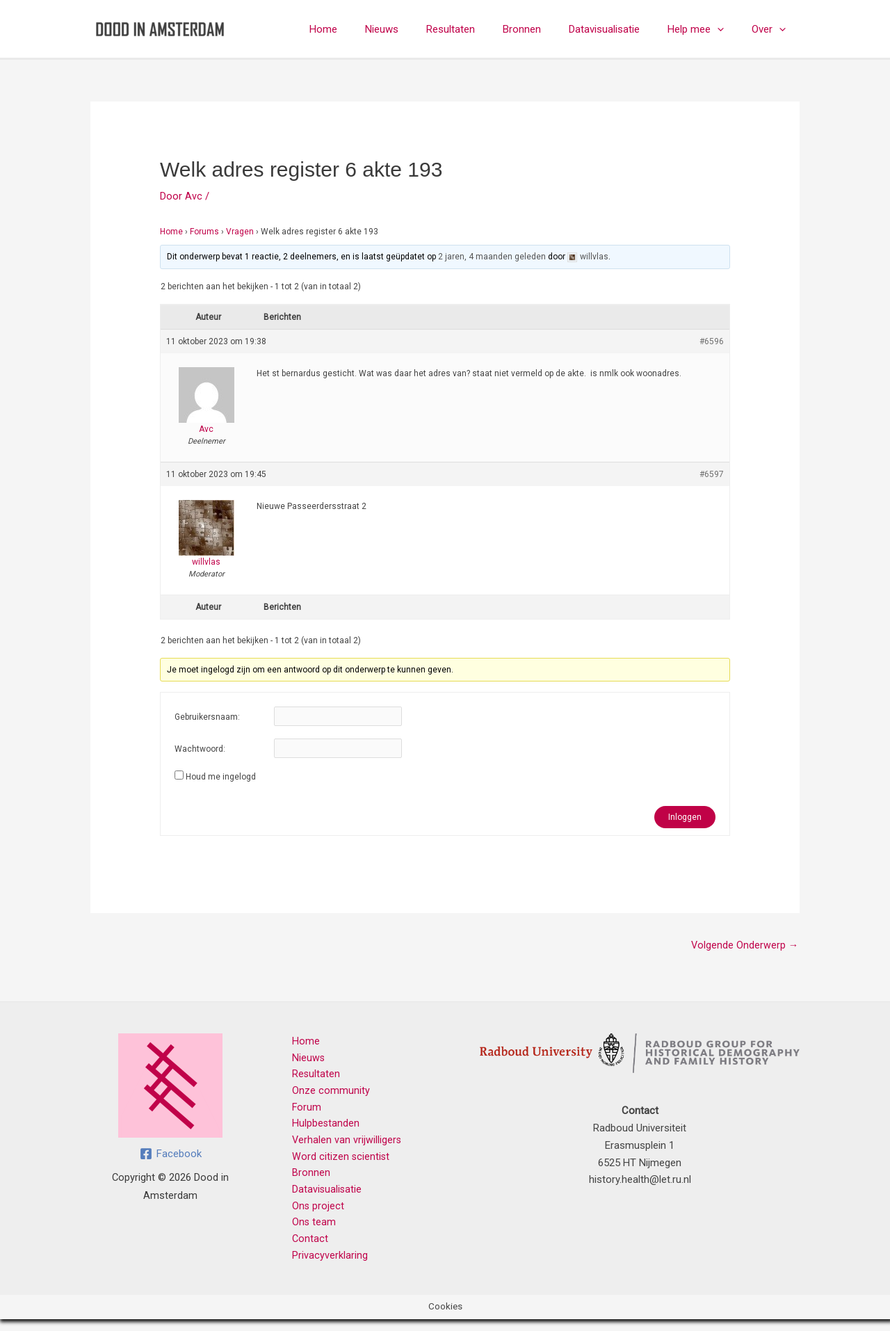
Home (368, 29)
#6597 (711, 474)
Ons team (307, 1232)
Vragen (240, 231)
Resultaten (482, 29)
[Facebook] (171, 1155)
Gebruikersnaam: (207, 717)
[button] (727, 29)
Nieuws (420, 29)
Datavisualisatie (621, 29)
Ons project (311, 1215)
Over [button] (772, 29)
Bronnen (546, 29)
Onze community (324, 1094)
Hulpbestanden (319, 1128)
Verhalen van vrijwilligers (340, 1146)
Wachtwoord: (200, 749)
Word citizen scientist (334, 1163)
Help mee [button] (706, 29)
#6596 (711, 341)
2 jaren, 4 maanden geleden (492, 256)
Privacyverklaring (323, 1266)
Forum (300, 1112)
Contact (303, 1249)
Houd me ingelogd (221, 777)
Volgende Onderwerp (744, 945)
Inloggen (685, 817)
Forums (204, 231)
